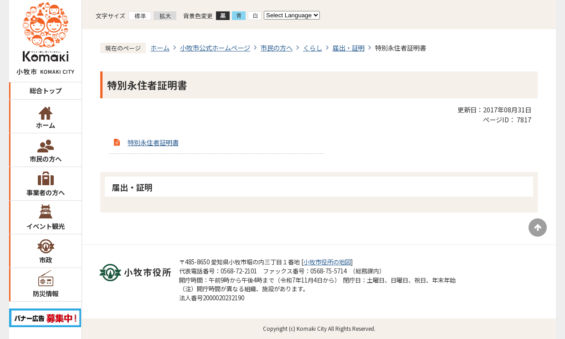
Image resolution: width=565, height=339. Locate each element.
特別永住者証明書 (153, 142)
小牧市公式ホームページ (215, 47)
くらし (312, 47)
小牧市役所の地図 (327, 262)
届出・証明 (349, 47)
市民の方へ (46, 158)
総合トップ (46, 90)
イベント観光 (45, 226)
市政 (45, 259)
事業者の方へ (45, 192)
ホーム (45, 125)
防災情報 (45, 293)
